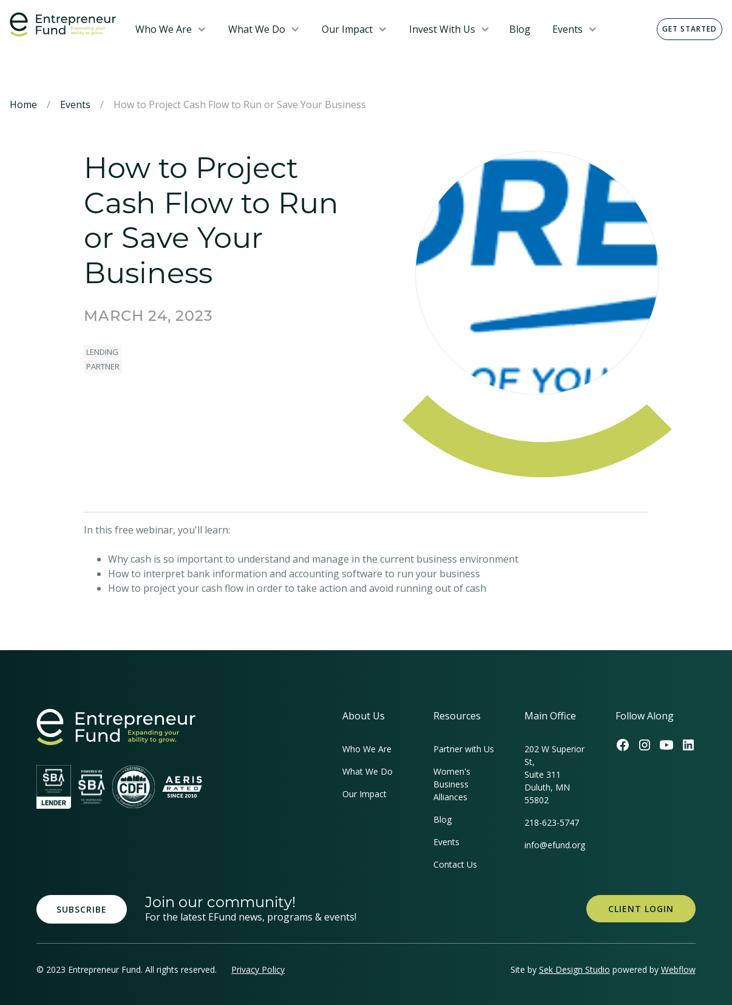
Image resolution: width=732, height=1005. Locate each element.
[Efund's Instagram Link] (644, 745)
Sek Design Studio (574, 969)
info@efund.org (554, 845)
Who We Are (163, 29)
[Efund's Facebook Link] (622, 745)
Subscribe (81, 909)
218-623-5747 (551, 822)
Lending (102, 351)
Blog (519, 29)
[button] (171, 29)
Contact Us (455, 864)
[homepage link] (115, 727)
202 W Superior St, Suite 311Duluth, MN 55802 (554, 774)
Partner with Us (463, 749)
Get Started (689, 29)
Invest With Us (442, 29)
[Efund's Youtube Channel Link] (666, 745)
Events (567, 29)
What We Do (256, 29)
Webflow (678, 969)
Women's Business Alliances (451, 784)
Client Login (641, 908)
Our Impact (347, 29)
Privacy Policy (258, 969)
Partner (103, 366)
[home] (63, 24)
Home (23, 104)
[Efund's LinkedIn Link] (688, 745)
